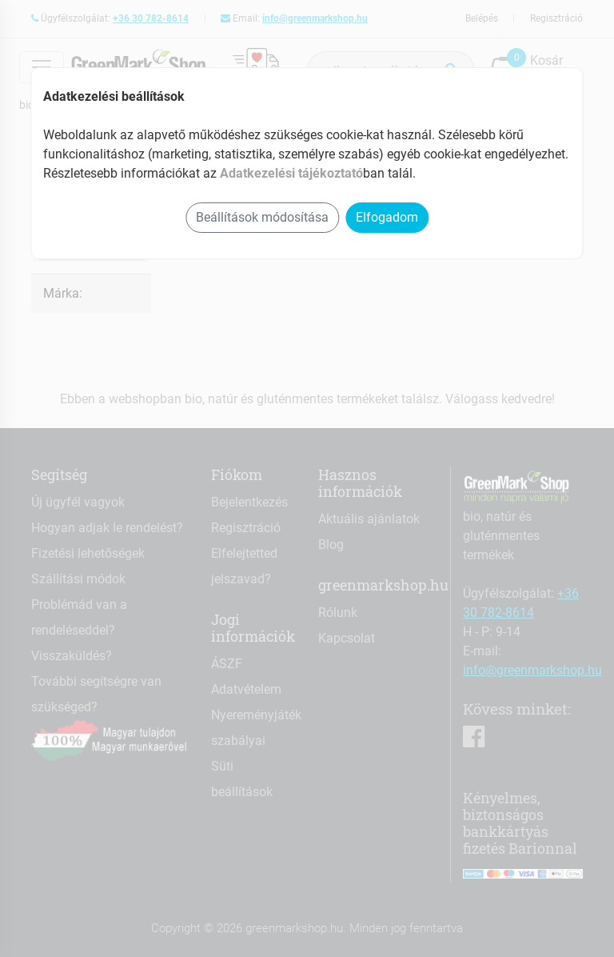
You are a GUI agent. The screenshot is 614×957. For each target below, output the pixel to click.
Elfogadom (387, 217)
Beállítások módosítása (262, 217)
